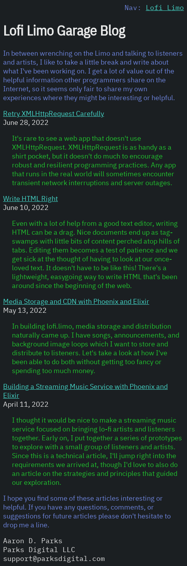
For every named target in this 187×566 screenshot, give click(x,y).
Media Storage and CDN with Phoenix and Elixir (76, 301)
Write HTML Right (30, 198)
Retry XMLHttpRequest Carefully (53, 113)
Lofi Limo (165, 7)
